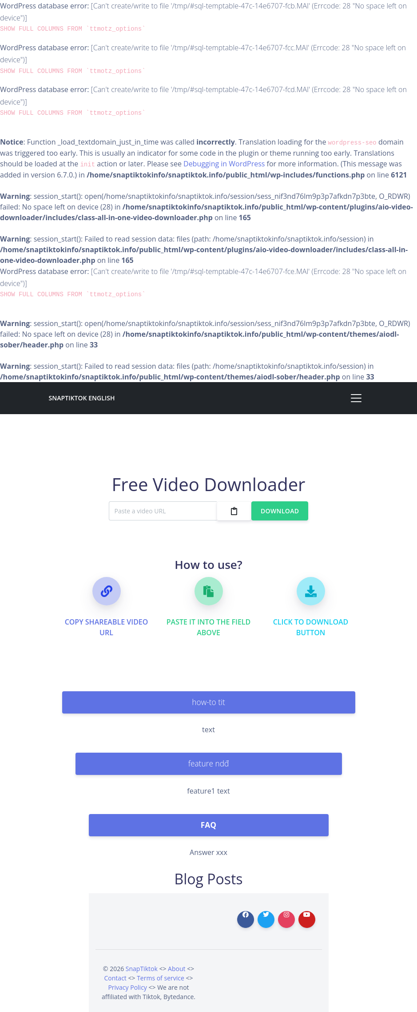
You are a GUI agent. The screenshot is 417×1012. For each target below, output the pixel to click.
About (176, 968)
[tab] (208, 702)
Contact (115, 978)
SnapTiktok (142, 968)
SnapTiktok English (82, 398)
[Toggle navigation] (356, 398)
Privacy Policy (127, 987)
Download (280, 511)
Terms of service (160, 978)
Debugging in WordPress (224, 164)
